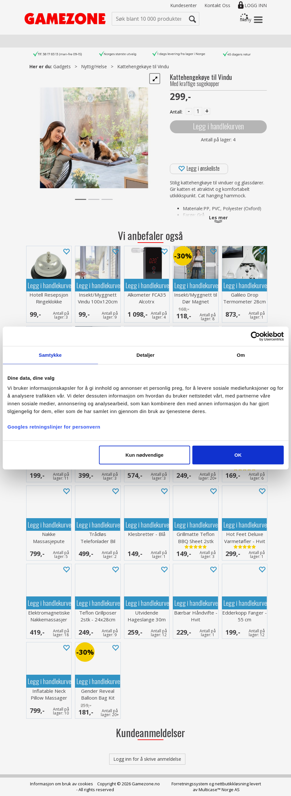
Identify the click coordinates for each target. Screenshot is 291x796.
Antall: (176, 112)
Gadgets (62, 66)
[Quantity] (198, 111)
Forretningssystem (189, 784)
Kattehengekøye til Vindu (143, 66)
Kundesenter (183, 5)
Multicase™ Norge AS (219, 789)
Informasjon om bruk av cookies (61, 784)
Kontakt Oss (217, 5)
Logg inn (255, 5)
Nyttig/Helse (94, 66)
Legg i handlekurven (218, 126)
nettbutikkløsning (232, 784)
